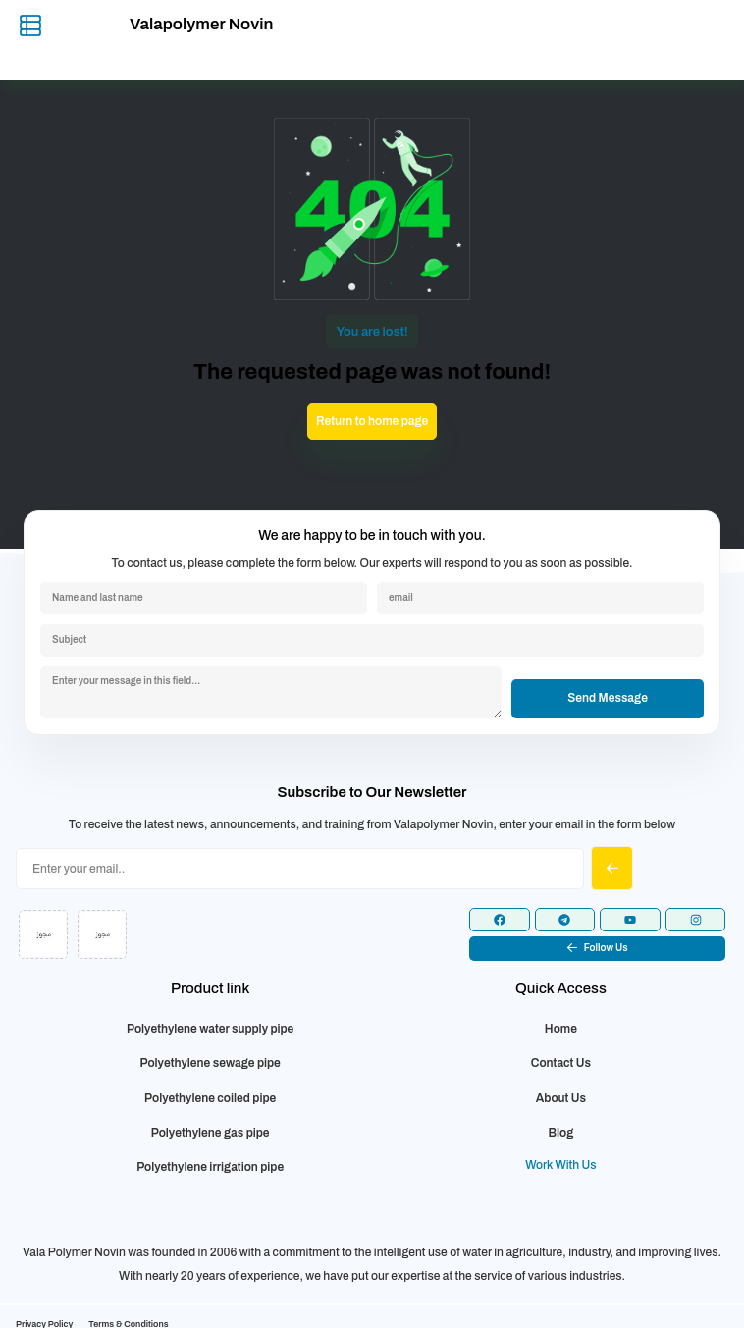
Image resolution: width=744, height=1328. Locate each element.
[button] (597, 948)
